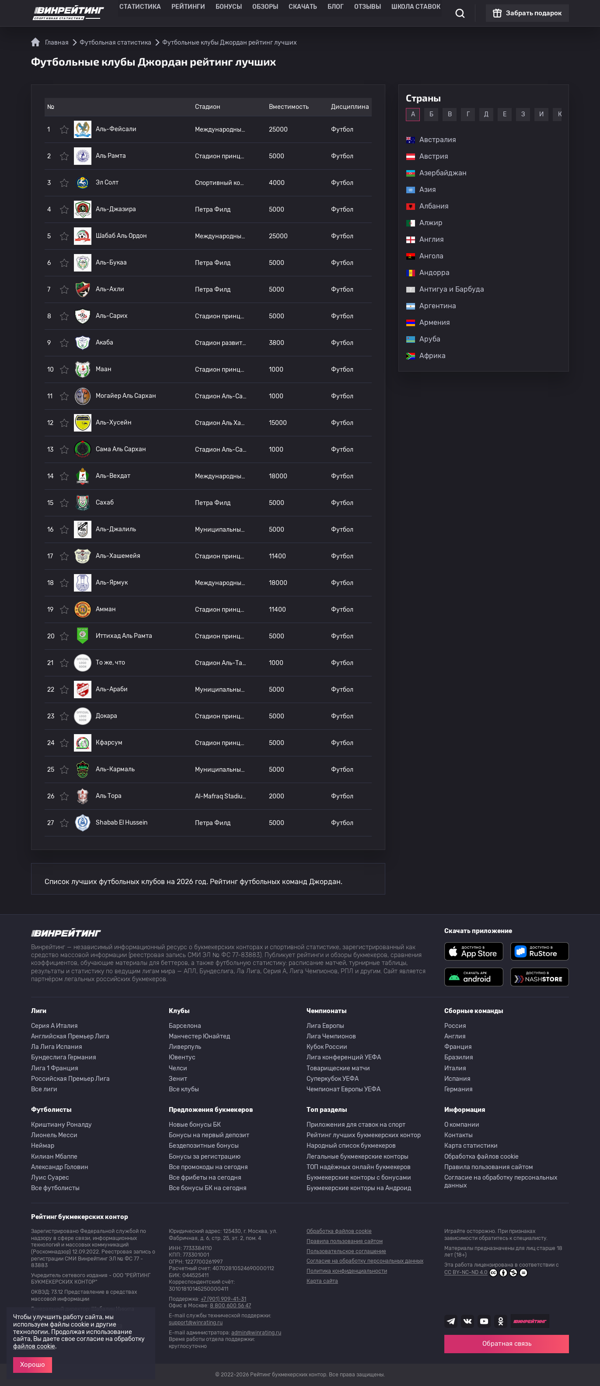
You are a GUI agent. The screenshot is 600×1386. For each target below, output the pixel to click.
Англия (455, 1036)
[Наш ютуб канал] (484, 1321)
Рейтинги (195, 13)
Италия (455, 1068)
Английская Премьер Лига (70, 1036)
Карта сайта (322, 1281)
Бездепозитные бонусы (204, 1145)
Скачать (298, 13)
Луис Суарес (50, 1177)
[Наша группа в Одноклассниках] (500, 1321)
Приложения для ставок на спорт (356, 1124)
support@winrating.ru (196, 1323)
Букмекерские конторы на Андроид (359, 1188)
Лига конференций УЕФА (344, 1057)
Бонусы (231, 13)
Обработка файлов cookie (481, 1156)
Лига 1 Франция (54, 1068)
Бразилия (458, 1057)
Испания (457, 1079)
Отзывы (356, 13)
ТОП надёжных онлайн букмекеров (359, 1167)
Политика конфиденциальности (347, 1271)
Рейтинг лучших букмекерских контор (364, 1135)
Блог (328, 13)
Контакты (458, 1135)
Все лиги (44, 1089)
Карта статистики (471, 1145)
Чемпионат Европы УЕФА (343, 1089)
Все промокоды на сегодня (208, 1167)
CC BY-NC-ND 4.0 (486, 1272)
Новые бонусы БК (195, 1124)
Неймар (42, 1145)
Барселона (185, 1026)
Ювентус (182, 1057)
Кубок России (327, 1047)
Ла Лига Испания (56, 1047)
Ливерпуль (185, 1047)
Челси (178, 1068)
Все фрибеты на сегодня (205, 1177)
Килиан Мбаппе (54, 1156)
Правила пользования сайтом (488, 1167)
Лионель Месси (54, 1135)
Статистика (153, 13)
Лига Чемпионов (331, 1036)
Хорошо (32, 1365)
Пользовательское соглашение (346, 1251)
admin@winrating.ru (256, 1333)
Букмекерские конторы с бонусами (359, 1177)
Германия (458, 1089)
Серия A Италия (54, 1026)
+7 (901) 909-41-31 (223, 1299)
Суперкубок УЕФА (333, 1079)
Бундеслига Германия (63, 1057)
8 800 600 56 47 (230, 1305)
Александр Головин (59, 1167)
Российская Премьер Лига (70, 1079)
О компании (461, 1124)
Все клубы (184, 1089)
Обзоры (264, 13)
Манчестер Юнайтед (199, 1036)
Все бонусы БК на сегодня (208, 1188)
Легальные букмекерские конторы (357, 1156)
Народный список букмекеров (351, 1145)
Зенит (178, 1079)
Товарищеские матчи (338, 1068)
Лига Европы (325, 1026)
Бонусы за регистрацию (205, 1156)
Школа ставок (399, 13)
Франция (458, 1047)
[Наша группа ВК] (467, 1321)
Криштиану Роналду (61, 1124)
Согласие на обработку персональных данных (501, 1181)
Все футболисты (55, 1188)
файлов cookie (34, 1346)
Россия (455, 1026)
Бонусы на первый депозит (209, 1135)
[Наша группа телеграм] (450, 1321)
